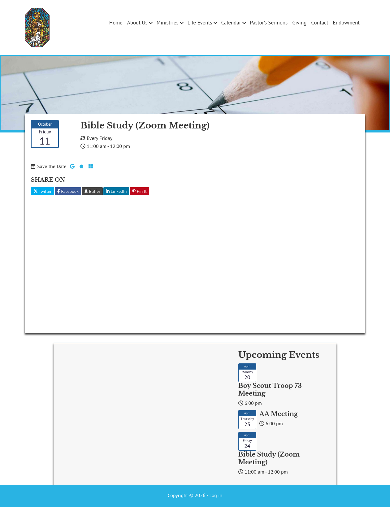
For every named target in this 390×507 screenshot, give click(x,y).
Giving (299, 22)
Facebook (68, 191)
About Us (137, 22)
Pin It (139, 191)
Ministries (168, 22)
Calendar (231, 22)
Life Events (200, 22)
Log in (215, 495)
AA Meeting (278, 414)
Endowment (346, 22)
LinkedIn (116, 191)
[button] (151, 23)
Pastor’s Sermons (269, 22)
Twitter (42, 191)
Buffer (92, 191)
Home (116, 22)
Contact (319, 22)
